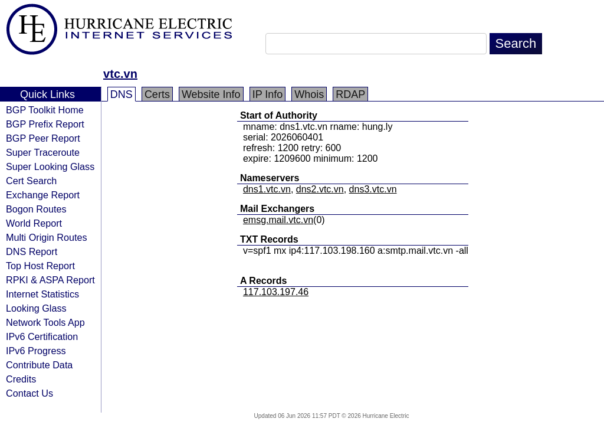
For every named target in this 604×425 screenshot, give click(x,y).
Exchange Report (43, 194)
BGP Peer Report (43, 138)
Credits (21, 379)
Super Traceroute (43, 152)
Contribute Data (39, 364)
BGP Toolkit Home (45, 109)
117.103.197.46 (275, 292)
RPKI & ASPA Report (50, 279)
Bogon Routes (36, 209)
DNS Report (31, 251)
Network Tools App (45, 322)
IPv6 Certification (42, 336)
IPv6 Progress (36, 350)
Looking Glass (36, 308)
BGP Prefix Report (45, 124)
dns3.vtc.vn (373, 189)
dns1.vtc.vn (267, 189)
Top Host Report (40, 265)
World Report (34, 223)
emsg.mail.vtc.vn (278, 220)
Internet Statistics (42, 294)
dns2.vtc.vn (320, 189)
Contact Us (29, 393)
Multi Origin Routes (46, 237)
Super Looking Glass (50, 166)
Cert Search (31, 180)
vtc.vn (120, 73)
